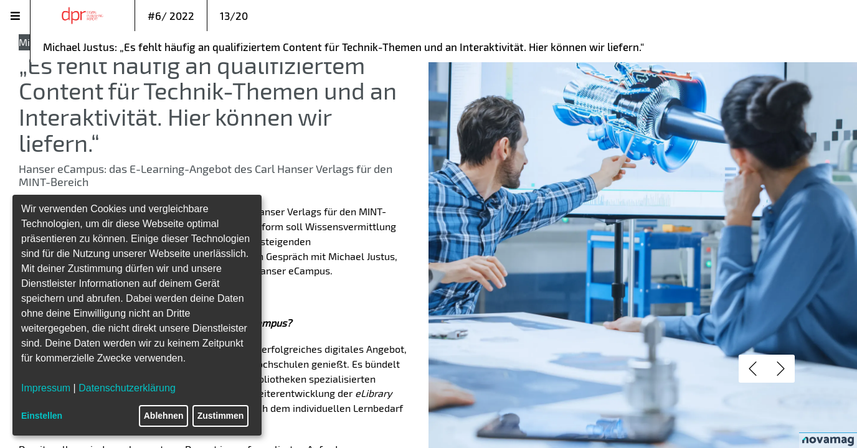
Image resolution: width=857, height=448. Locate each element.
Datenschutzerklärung (127, 388)
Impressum (45, 388)
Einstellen (41, 416)
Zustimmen (220, 416)
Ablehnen (164, 416)
